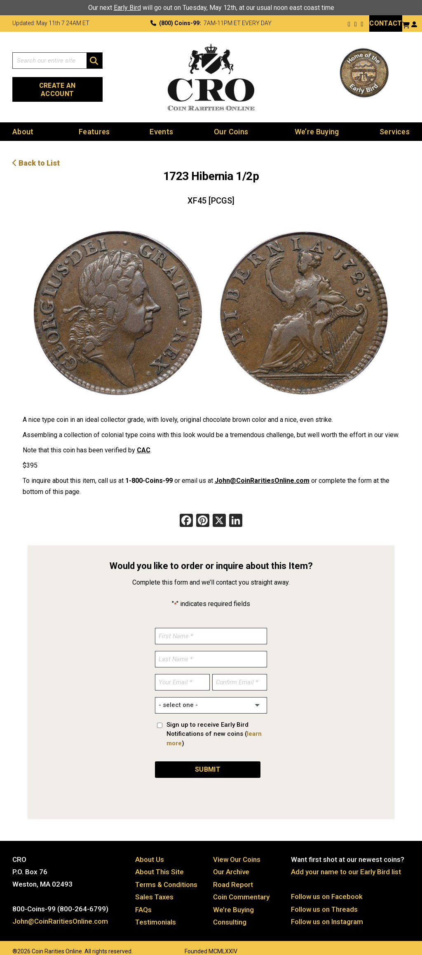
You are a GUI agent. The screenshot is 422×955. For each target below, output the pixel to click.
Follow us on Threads (325, 900)
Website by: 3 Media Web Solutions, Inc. (4, 940)
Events (161, 123)
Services (395, 123)
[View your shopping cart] (406, 24)
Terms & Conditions (166, 875)
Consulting (229, 912)
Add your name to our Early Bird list (346, 863)
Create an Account (57, 84)
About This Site (159, 863)
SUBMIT (207, 761)
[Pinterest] (203, 513)
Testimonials (155, 912)
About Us (149, 851)
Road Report (233, 875)
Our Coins (231, 123)
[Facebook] (186, 513)
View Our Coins (237, 851)
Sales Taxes (154, 888)
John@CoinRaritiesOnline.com (262, 473)
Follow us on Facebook (327, 888)
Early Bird (127, 8)
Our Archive (231, 863)
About (23, 123)
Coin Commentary (241, 888)
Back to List (36, 155)
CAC (143, 442)
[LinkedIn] (235, 513)
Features (94, 123)
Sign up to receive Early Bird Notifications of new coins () (214, 726)
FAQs (143, 900)
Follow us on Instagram (327, 912)
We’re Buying (317, 123)
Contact (385, 23)
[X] (219, 513)
